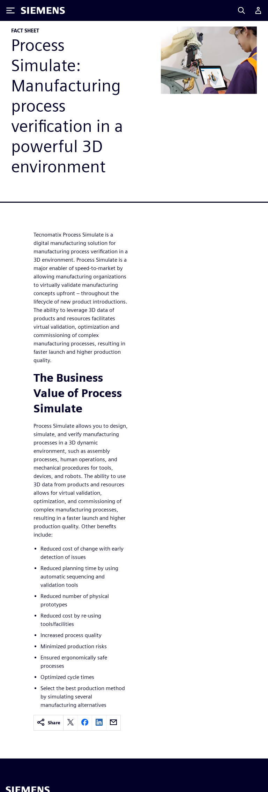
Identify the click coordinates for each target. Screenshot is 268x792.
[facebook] (85, 722)
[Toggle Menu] (10, 10)
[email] (113, 722)
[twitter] (70, 722)
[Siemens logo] (43, 10)
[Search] (241, 10)
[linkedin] (99, 722)
